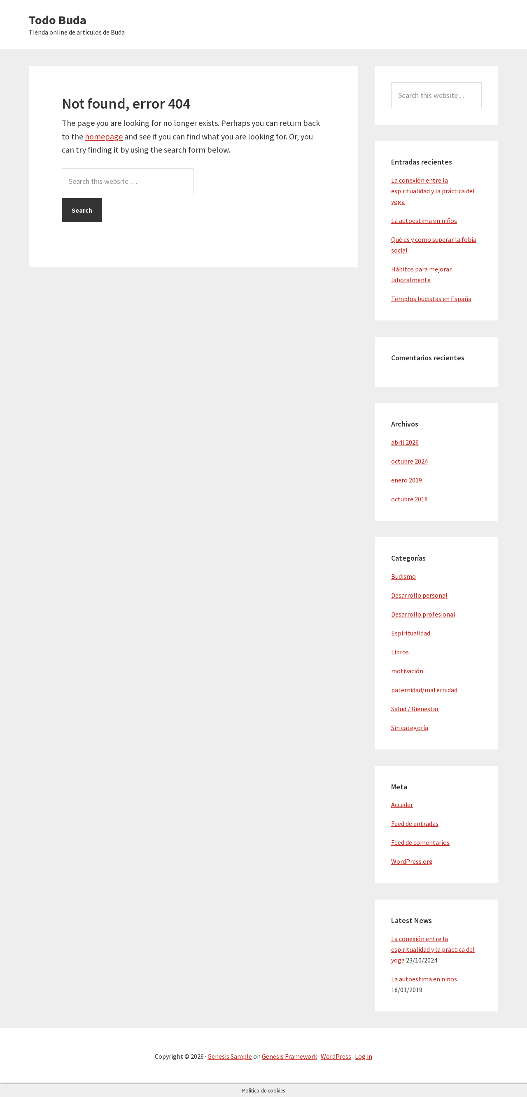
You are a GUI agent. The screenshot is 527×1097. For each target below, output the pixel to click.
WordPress (336, 1056)
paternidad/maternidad (424, 690)
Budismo (403, 576)
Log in (363, 1056)
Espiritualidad (410, 633)
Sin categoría (409, 728)
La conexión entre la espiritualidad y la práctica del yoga (433, 191)
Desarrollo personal (419, 595)
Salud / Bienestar (415, 709)
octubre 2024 (409, 461)
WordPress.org (412, 861)
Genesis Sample (230, 1056)
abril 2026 (405, 442)
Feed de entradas (414, 823)
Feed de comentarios (420, 842)
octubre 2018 (409, 499)
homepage (104, 136)
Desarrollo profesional (423, 614)
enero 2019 (406, 480)
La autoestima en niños (424, 220)
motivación (407, 671)
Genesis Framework (289, 1056)
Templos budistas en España (431, 299)
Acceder (402, 804)
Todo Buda (57, 20)
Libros (400, 652)
